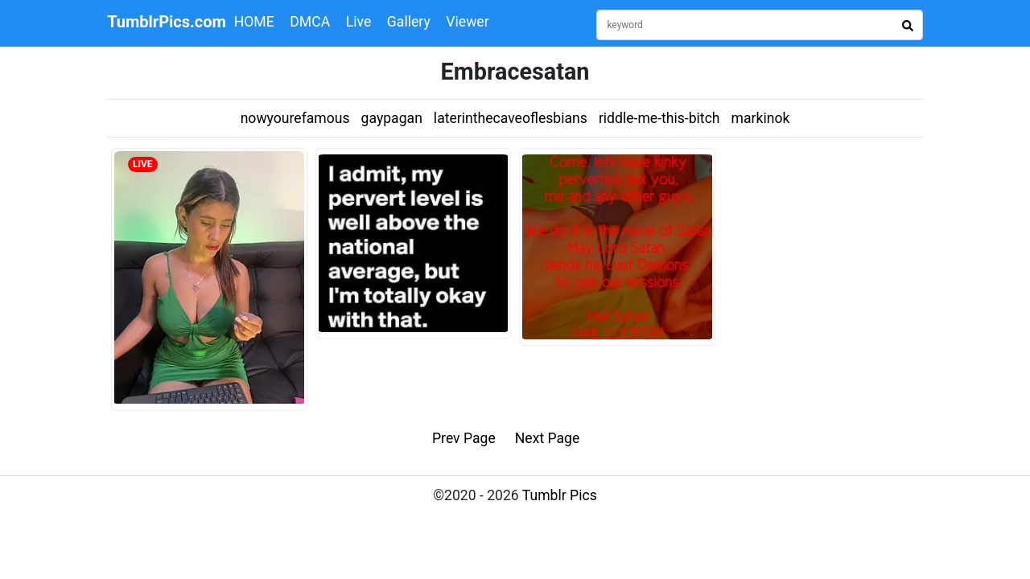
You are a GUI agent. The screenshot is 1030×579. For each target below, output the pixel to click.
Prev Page (464, 438)
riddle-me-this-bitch (659, 118)
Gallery (409, 22)
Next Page (547, 438)
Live (359, 22)
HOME (254, 22)
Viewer (467, 22)
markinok (760, 118)
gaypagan (391, 118)
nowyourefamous (295, 118)
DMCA (310, 22)
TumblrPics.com (166, 21)
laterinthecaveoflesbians (510, 118)
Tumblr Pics (559, 495)
